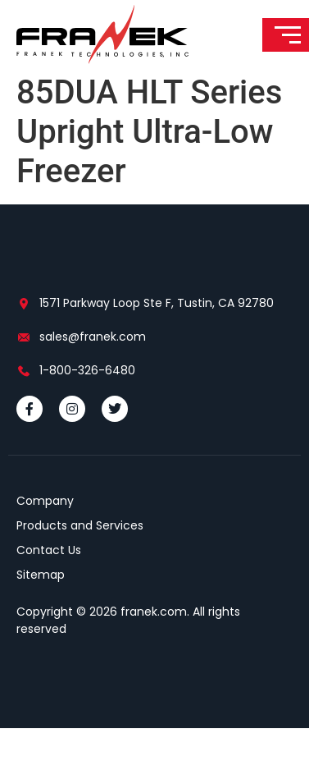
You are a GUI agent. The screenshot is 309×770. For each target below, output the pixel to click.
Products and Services (79, 567)
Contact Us (48, 592)
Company (45, 542)
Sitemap (40, 616)
